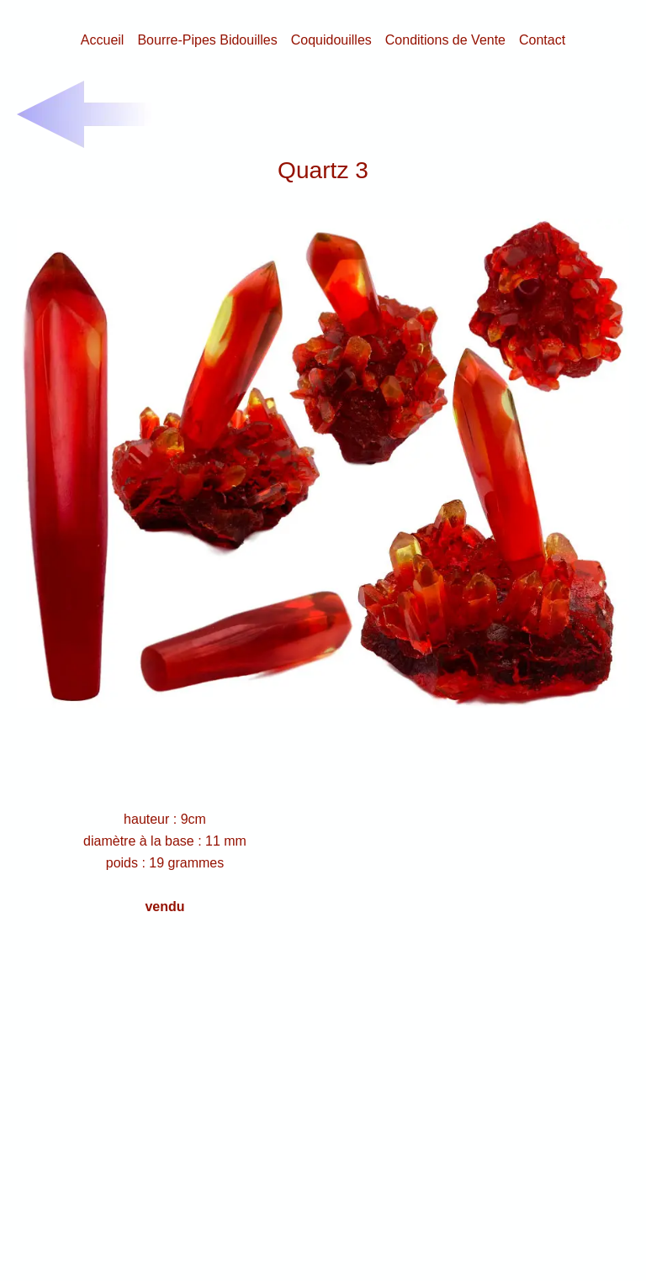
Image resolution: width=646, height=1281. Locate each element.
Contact (542, 40)
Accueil (102, 40)
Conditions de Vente (445, 40)
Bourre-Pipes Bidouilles (207, 40)
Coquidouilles (331, 40)
